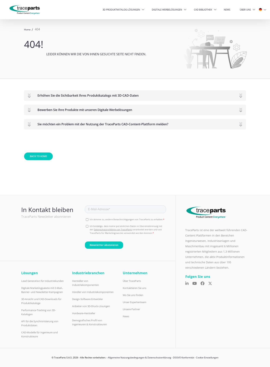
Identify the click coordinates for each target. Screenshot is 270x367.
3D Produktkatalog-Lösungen (121, 9)
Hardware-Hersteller (83, 313)
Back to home (38, 156)
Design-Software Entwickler (87, 299)
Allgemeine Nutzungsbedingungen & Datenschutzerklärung (139, 357)
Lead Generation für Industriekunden (42, 281)
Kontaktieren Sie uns (134, 288)
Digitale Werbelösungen (167, 9)
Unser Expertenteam (134, 302)
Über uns (245, 9)
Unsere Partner (131, 309)
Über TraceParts (132, 281)
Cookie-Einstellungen (207, 357)
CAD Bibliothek (203, 9)
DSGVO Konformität (183, 357)
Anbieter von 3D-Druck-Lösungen (91, 306)
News (227, 9)
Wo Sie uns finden (133, 295)
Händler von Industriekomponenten (93, 292)
